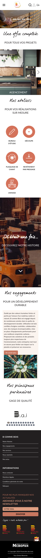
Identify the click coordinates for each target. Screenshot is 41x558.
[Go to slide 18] (22, 425)
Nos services (7, 450)
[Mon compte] (34, 5)
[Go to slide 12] (7, 425)
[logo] (17, 4)
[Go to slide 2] (11, 423)
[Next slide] (38, 72)
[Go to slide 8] (26, 423)
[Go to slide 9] (28, 423)
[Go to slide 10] (30, 423)
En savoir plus (11, 353)
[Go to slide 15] (14, 425)
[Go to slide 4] (16, 423)
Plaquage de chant (12, 168)
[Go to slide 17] (19, 425)
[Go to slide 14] (12, 425)
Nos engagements (9, 446)
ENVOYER (20, 514)
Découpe (29, 141)
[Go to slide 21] (29, 425)
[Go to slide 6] (21, 423)
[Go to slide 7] (23, 423)
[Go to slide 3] (14, 423)
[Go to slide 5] (18, 423)
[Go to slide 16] (17, 425)
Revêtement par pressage (29, 168)
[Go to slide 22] (31, 425)
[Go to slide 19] (24, 425)
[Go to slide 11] (33, 423)
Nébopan (6, 486)
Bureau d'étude (12, 142)
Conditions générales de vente (13, 481)
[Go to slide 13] (9, 425)
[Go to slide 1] (8, 423)
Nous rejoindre (8, 455)
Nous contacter (8, 473)
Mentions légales (8, 477)
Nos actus (6, 459)
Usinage (12, 193)
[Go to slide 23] (34, 425)
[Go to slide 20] (26, 425)
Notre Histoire (7, 441)
